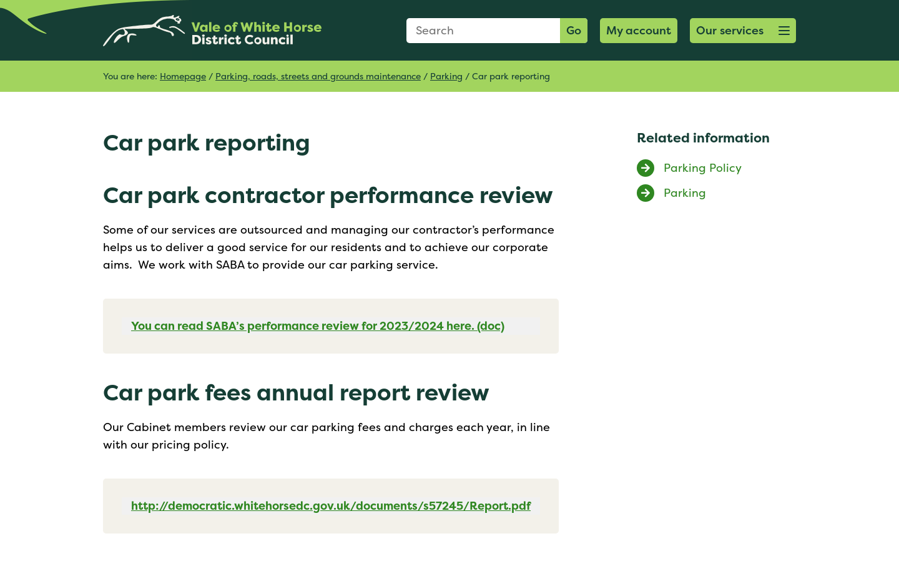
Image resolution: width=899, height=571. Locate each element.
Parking (446, 76)
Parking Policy (703, 168)
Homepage (183, 76)
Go (573, 30)
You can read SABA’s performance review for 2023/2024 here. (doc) (317, 326)
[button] (743, 30)
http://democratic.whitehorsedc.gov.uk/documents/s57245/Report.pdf (331, 506)
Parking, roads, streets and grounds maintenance (318, 76)
